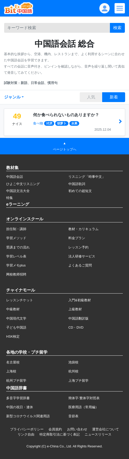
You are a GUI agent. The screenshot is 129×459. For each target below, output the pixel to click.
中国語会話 (14, 177)
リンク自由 (26, 434)
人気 (91, 97)
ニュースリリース (98, 434)
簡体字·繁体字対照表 (84, 398)
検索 (117, 28)
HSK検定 (13, 336)
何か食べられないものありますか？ (66, 115)
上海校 (11, 371)
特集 (9, 198)
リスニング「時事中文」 (86, 177)
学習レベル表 (16, 256)
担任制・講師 (16, 229)
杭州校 (73, 371)
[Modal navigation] (120, 8)
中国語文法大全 (18, 191)
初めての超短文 (80, 191)
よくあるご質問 (80, 265)
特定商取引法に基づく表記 (59, 434)
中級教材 (13, 309)
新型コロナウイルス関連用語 (28, 416)
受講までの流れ (18, 247)
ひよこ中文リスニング (23, 184)
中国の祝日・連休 (19, 407)
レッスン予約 (78, 247)
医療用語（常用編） (83, 407)
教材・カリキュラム (83, 229)
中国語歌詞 (76, 184)
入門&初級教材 (79, 300)
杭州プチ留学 (16, 380)
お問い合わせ (77, 429)
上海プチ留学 (78, 380)
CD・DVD (76, 327)
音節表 (73, 416)
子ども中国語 (16, 327)
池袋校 (73, 362)
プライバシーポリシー (27, 429)
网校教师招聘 (16, 274)
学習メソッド (16, 238)
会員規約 (55, 429)
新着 (114, 97)
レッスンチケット (19, 300)
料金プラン (76, 238)
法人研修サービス (81, 256)
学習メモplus (16, 265)
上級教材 (75, 309)
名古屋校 (13, 362)
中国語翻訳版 (78, 318)
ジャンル (12, 97)
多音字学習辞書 (18, 398)
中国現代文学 (16, 318)
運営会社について (105, 429)
